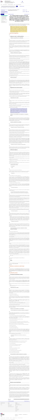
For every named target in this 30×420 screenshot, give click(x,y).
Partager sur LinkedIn (26, 11)
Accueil (1, 4)
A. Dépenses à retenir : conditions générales (4, 16)
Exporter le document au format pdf (23, 10)
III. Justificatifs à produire (4, 22)
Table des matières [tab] (3, 10)
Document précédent (11, 14)
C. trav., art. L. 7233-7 (22, 62)
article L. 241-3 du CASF (22, 244)
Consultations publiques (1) (10, 4)
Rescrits (15, 4)
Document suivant (26, 14)
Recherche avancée (22, 6)
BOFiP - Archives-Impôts (18, 4)
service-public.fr (20, 414)
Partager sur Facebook (23, 11)
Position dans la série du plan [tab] (4, 11)
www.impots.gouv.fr (19, 374)
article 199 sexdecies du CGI (19, 268)
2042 (16, 300)
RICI (8, 7)
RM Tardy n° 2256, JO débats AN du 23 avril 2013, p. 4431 (18, 112)
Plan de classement (4, 7)
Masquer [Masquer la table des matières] (3, 14)
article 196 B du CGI (25, 176)
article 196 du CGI (19, 176)
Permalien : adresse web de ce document (26, 10)
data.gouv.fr (16, 415)
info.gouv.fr (16, 414)
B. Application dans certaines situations (4, 18)
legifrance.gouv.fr (25, 414)
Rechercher (17, 6)
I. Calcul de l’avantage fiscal (4, 15)
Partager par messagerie (28, 11)
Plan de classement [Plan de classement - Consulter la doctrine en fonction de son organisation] (5, 4)
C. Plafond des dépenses (4, 19)
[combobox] (8, 6)
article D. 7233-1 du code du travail (13, 312)
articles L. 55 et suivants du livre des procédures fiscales (22, 395)
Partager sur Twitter (24, 11)
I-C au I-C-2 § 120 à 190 (15, 263)
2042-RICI (23, 373)
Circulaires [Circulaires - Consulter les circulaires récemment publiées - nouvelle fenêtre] (16, 406)
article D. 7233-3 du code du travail (22, 80)
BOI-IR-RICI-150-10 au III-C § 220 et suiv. (21, 281)
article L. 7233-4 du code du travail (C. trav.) (21, 61)
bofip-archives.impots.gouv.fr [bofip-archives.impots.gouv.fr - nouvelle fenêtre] (10, 406)
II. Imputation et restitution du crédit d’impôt (4, 21)
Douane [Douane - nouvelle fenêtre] (16, 407)
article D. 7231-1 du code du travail (25, 91)
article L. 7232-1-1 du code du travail (13, 93)
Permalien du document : (9, 399)
